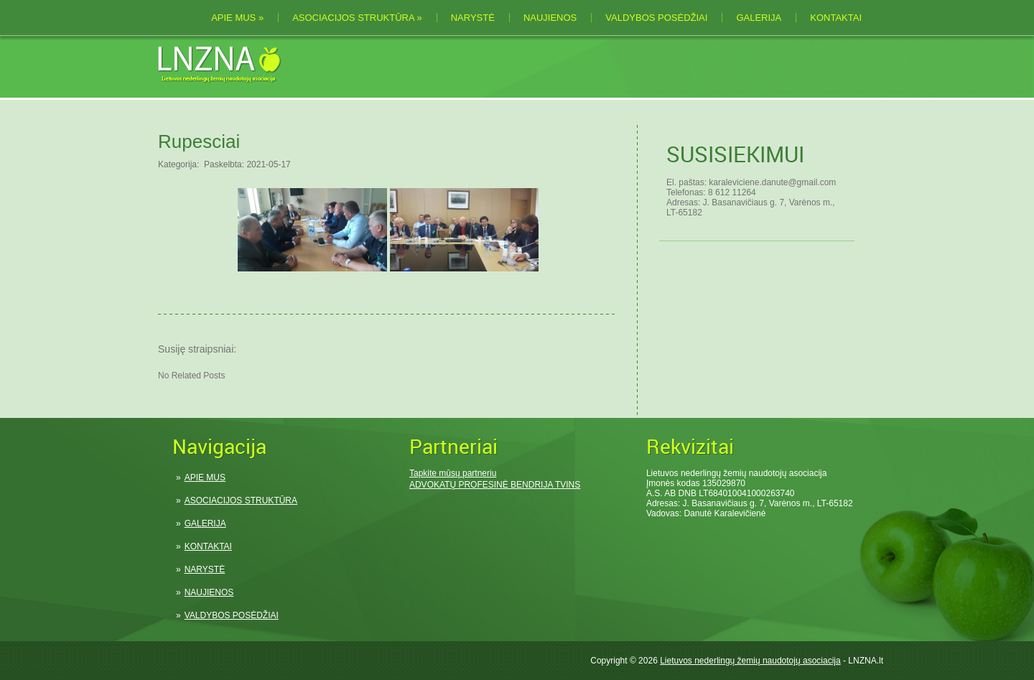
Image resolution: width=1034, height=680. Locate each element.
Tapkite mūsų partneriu (452, 473)
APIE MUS (237, 17)
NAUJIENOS (550, 17)
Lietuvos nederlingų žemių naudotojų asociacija (750, 661)
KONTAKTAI (836, 17)
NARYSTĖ (473, 17)
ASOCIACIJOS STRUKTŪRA (357, 17)
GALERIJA (758, 17)
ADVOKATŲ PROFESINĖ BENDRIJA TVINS (494, 485)
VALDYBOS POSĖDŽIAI (656, 17)
